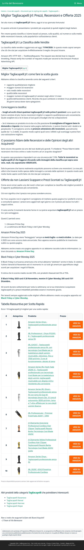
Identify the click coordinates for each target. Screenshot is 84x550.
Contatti (62, 543)
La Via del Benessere (12, 3)
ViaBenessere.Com (24, 543)
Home (3, 11)
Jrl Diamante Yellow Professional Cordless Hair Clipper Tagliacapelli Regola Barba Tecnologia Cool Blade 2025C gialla (42, 445)
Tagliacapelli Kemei (15, 500)
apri (24, 68)
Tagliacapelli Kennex (15, 503)
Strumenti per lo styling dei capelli (34, 11)
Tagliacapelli (53, 11)
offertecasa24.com (27, 545)
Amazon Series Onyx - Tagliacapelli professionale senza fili (42, 325)
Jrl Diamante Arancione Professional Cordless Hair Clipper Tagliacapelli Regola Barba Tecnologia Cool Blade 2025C (40, 428)
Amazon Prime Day (25, 251)
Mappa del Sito (70, 543)
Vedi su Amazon (76, 324)
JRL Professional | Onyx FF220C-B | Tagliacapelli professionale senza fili (42, 336)
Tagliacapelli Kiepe (15, 506)
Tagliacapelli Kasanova (16, 497)
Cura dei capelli (13, 11)
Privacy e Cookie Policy (52, 543)
